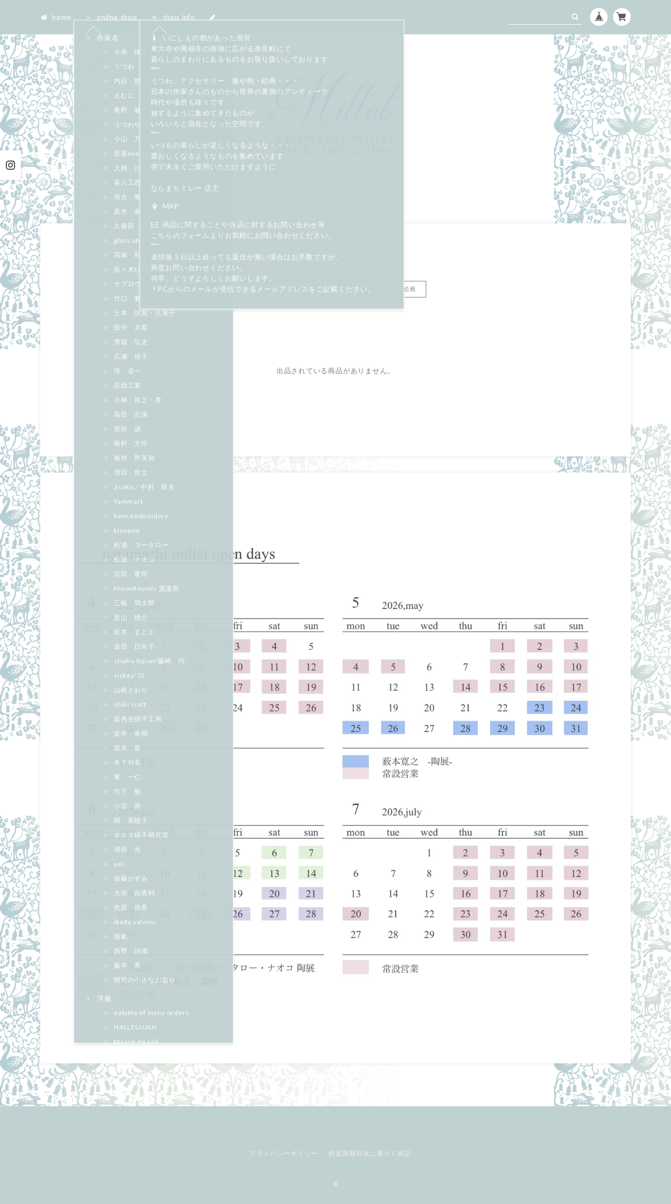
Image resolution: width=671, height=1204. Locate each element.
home (55, 17)
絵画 (409, 288)
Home (323, 254)
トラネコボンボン (280, 288)
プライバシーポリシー (283, 1153)
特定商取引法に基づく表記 (370, 1153)
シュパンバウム (354, 288)
